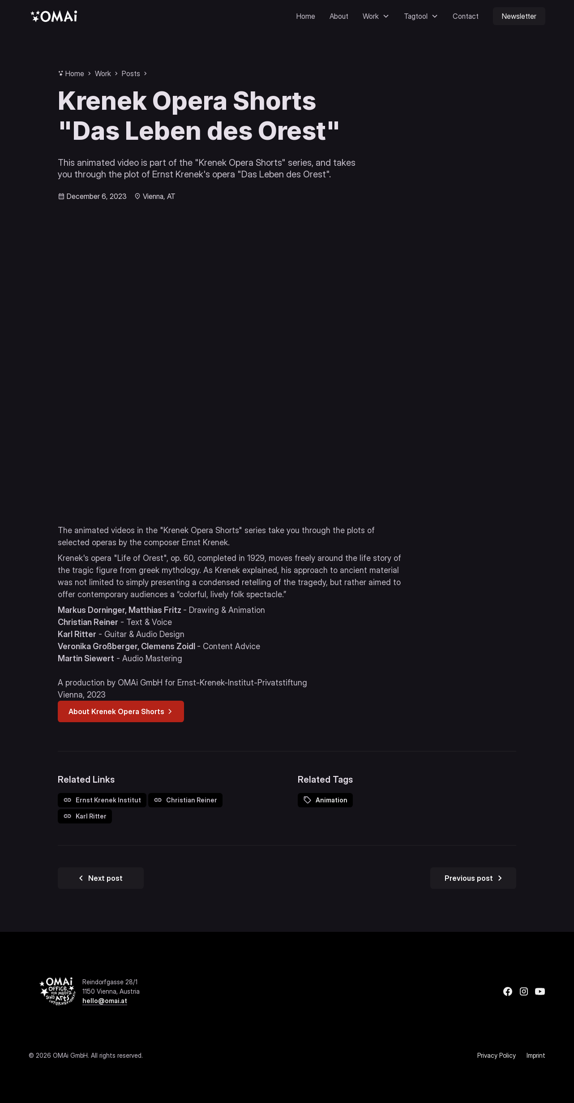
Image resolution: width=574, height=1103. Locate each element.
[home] (54, 16)
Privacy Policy (496, 1055)
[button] (376, 16)
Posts (131, 73)
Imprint (536, 1055)
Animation (331, 800)
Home (305, 16)
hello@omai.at (104, 1000)
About (339, 16)
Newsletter (519, 16)
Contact (466, 16)
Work (103, 73)
